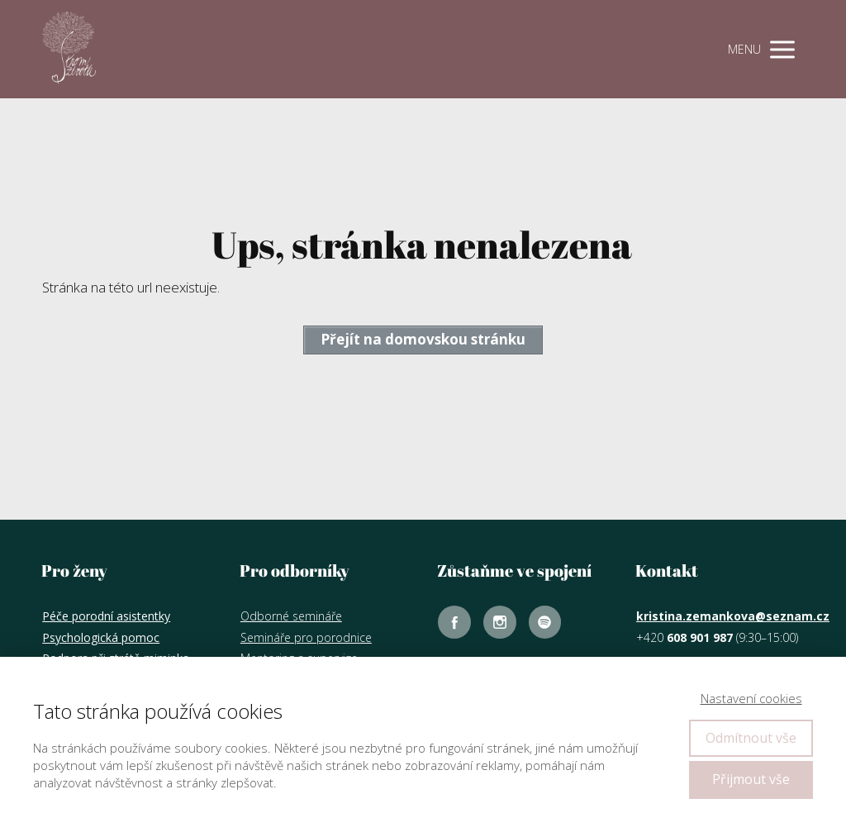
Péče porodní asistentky (106, 616)
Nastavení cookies (751, 698)
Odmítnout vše (751, 738)
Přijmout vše (751, 779)
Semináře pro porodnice (306, 637)
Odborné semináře (291, 616)
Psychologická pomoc (100, 637)
